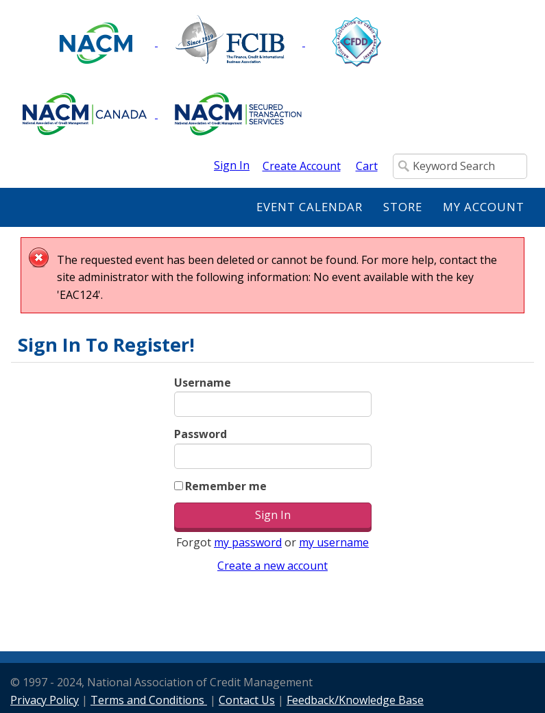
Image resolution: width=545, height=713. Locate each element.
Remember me (226, 486)
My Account (483, 207)
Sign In (232, 165)
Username (202, 382)
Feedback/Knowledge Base (355, 700)
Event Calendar (309, 207)
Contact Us (247, 700)
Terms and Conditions (148, 700)
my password (248, 542)
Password (200, 434)
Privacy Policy (44, 700)
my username (334, 542)
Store (402, 207)
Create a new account (272, 565)
